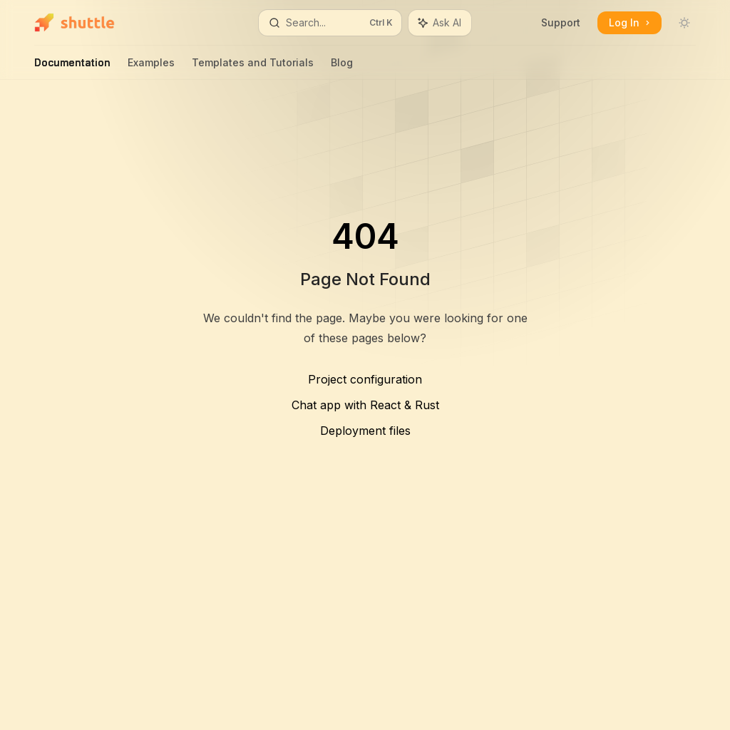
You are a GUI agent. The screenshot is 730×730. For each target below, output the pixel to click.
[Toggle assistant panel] (439, 23)
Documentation (72, 68)
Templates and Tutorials (253, 68)
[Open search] (330, 23)
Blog (342, 68)
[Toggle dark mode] (684, 22)
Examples (151, 68)
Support (560, 22)
